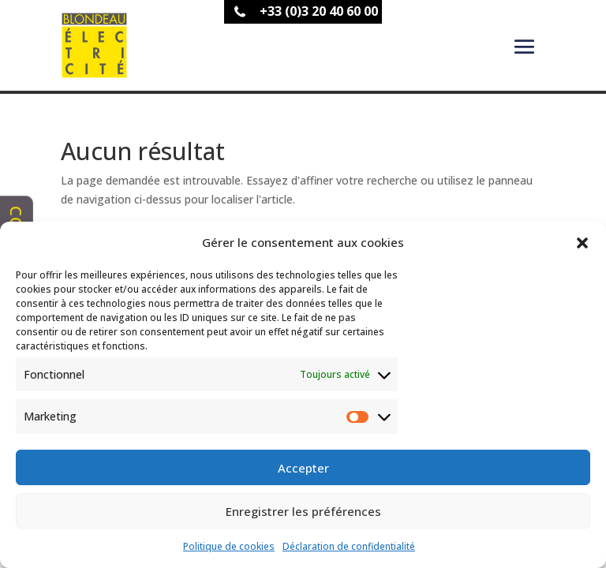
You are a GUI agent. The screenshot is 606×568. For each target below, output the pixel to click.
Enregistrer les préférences (303, 511)
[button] (582, 243)
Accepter (303, 468)
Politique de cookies (229, 546)
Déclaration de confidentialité (348, 546)
